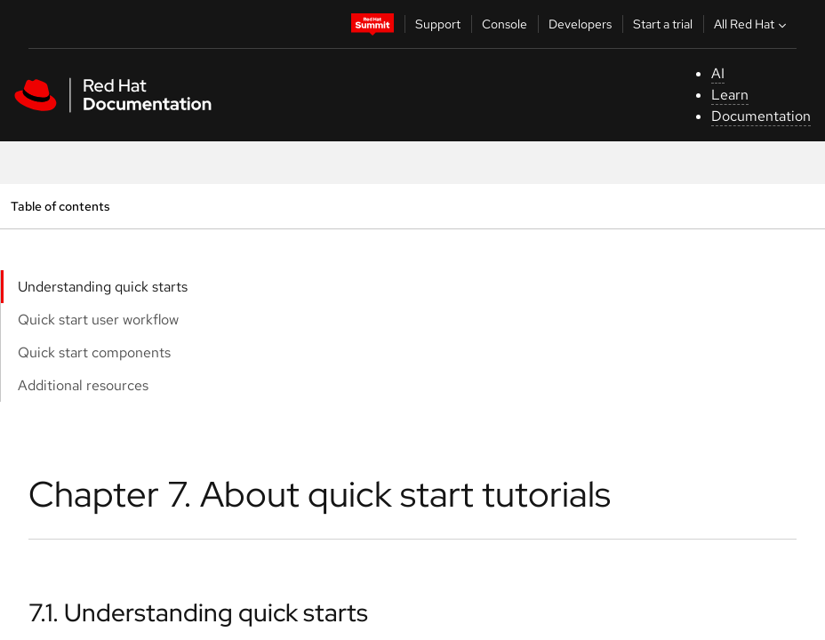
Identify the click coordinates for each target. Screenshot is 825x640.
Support (438, 24)
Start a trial (663, 24)
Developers (580, 24)
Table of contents (60, 205)
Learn (730, 94)
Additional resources (83, 385)
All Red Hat (752, 24)
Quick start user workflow (98, 319)
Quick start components (94, 352)
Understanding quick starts (103, 286)
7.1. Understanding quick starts (198, 612)
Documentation (761, 116)
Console (504, 24)
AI (718, 73)
